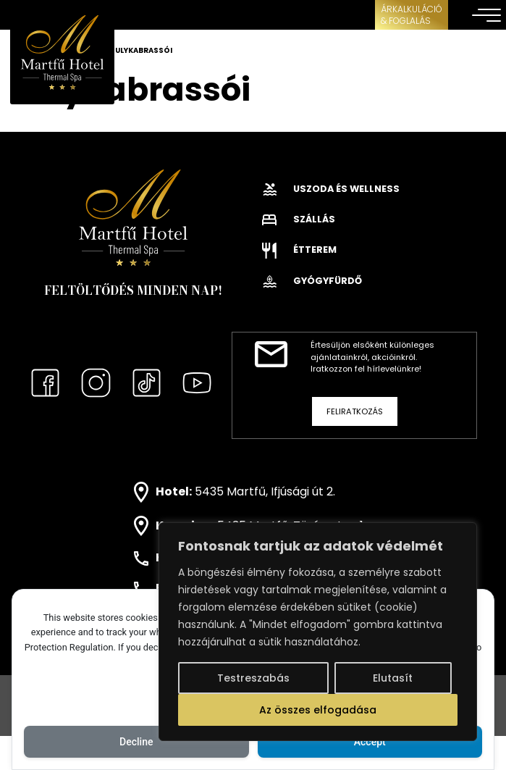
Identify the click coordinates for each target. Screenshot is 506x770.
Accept (370, 742)
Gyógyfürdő (312, 281)
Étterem (299, 249)
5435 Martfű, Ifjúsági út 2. (265, 491)
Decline (136, 742)
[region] (318, 631)
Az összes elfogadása (317, 710)
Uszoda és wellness (331, 189)
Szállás (298, 219)
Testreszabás (253, 678)
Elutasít (393, 678)
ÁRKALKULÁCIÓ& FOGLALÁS (411, 15)
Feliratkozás (354, 411)
